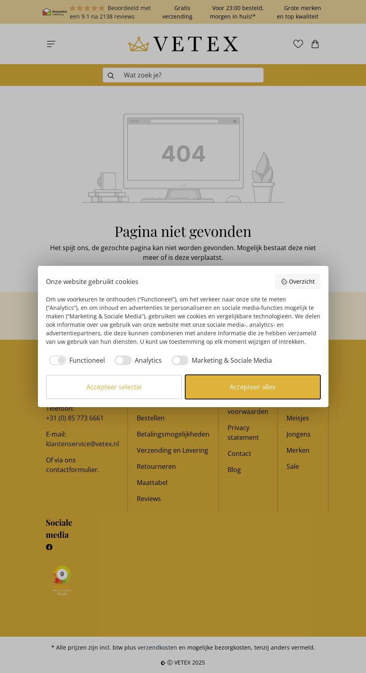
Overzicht (298, 281)
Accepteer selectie (114, 386)
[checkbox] (75, 360)
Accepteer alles (253, 386)
